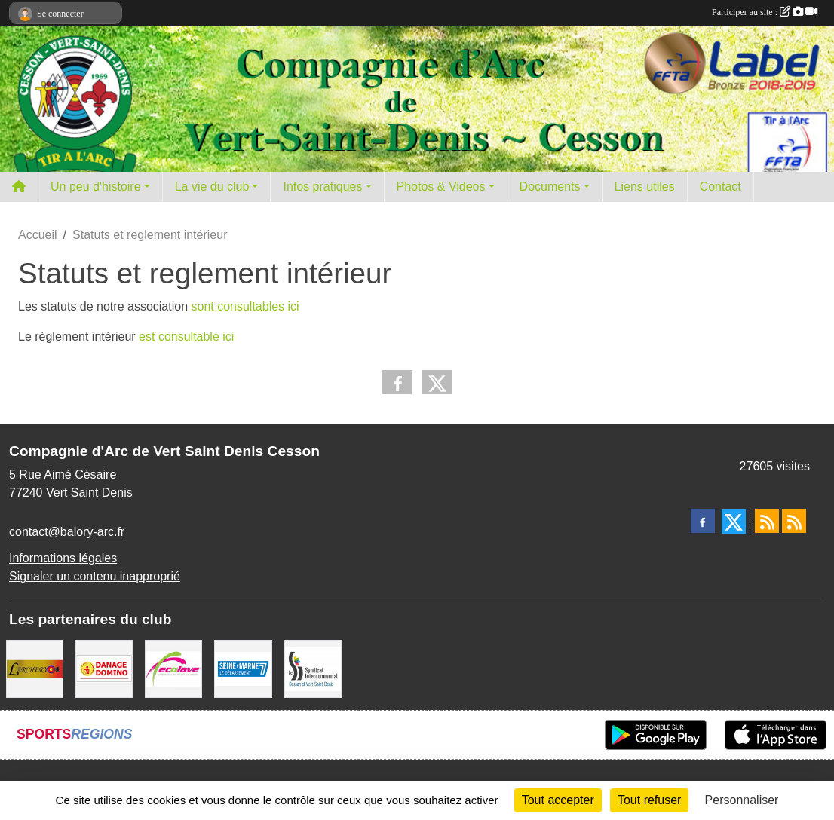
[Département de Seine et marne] (242, 668)
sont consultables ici (243, 306)
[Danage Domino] (104, 668)
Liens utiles (645, 186)
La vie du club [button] (212, 186)
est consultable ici (185, 336)
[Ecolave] (173, 668)
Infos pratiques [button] (322, 186)
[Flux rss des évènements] (794, 521)
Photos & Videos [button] (441, 186)
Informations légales (63, 558)
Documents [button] (550, 186)
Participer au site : (764, 12)
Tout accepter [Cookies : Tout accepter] (558, 800)
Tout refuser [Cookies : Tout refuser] (649, 800)
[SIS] (313, 668)
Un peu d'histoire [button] (96, 186)
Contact (720, 186)
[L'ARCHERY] (34, 668)
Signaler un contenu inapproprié (94, 576)
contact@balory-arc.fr (66, 531)
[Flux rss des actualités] (767, 521)
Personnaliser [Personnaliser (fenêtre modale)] (742, 800)
